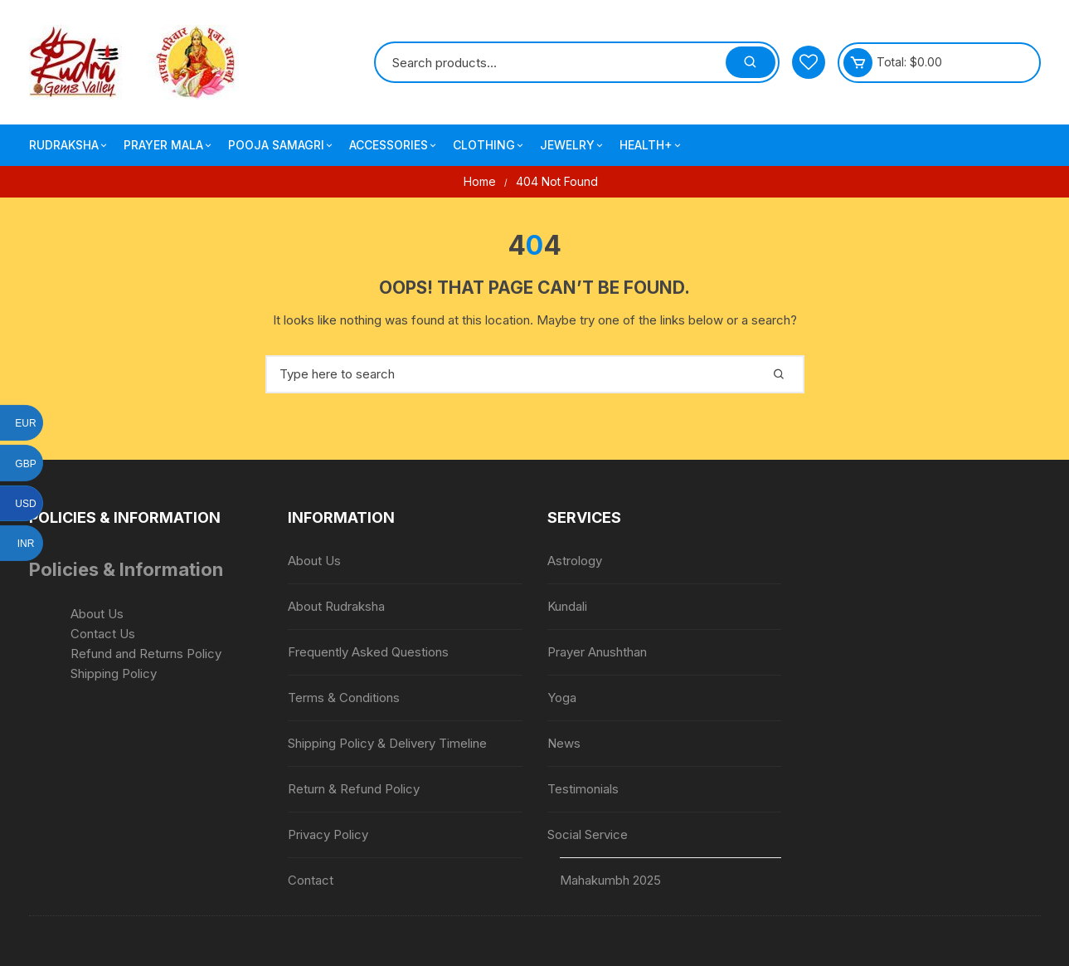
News (564, 743)
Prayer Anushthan (597, 652)
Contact (310, 880)
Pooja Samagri (281, 145)
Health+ (651, 145)
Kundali (567, 606)
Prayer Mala (169, 145)
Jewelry (572, 145)
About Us (97, 614)
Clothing (489, 145)
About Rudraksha (336, 606)
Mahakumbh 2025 (610, 880)
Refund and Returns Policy (145, 653)
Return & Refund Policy (354, 789)
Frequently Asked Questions (368, 652)
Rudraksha (69, 145)
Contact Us (102, 634)
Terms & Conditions (344, 697)
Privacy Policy (328, 834)
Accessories (394, 145)
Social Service (587, 834)
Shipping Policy (113, 673)
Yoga (561, 697)
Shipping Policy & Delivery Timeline (387, 743)
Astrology (574, 560)
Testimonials (583, 789)
